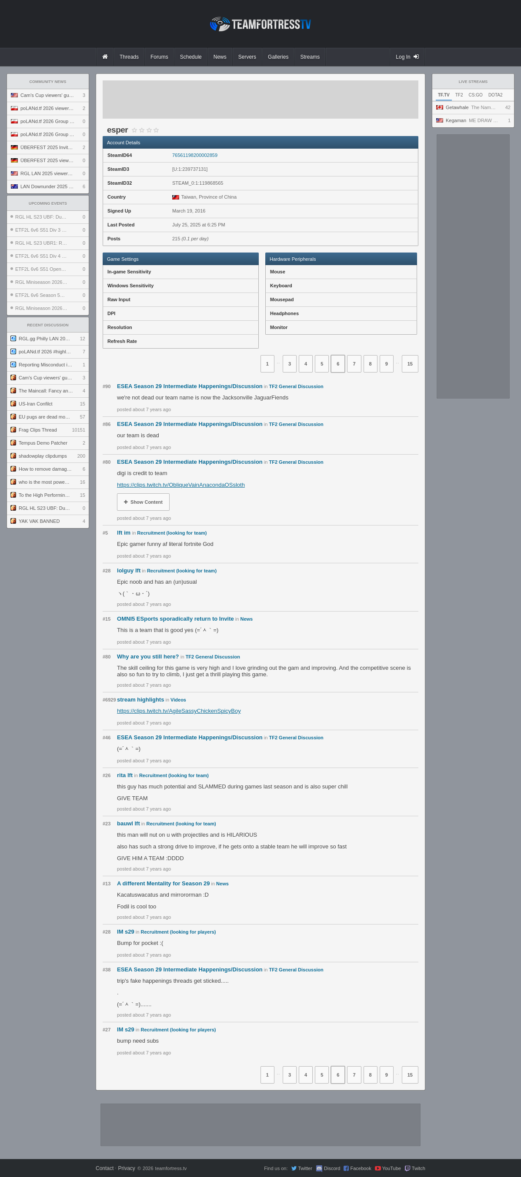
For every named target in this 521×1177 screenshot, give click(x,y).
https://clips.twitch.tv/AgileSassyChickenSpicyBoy (179, 711)
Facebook (360, 1168)
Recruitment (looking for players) (178, 931)
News (246, 619)
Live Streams (473, 82)
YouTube (391, 1168)
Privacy (126, 1168)
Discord (332, 1168)
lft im (124, 532)
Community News (48, 82)
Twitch (418, 1168)
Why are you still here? (148, 656)
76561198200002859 (194, 155)
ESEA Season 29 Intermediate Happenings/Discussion (190, 386)
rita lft (125, 775)
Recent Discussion (48, 325)
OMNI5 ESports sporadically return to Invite (175, 618)
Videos (178, 699)
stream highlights (140, 699)
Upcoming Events (48, 203)
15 (410, 363)
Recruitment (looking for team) (172, 532)
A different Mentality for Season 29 (163, 883)
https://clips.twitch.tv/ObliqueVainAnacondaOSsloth (181, 485)
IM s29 (125, 931)
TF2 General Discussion (296, 386)
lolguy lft (128, 570)
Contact (105, 1168)
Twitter (305, 1168)
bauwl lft (128, 823)
